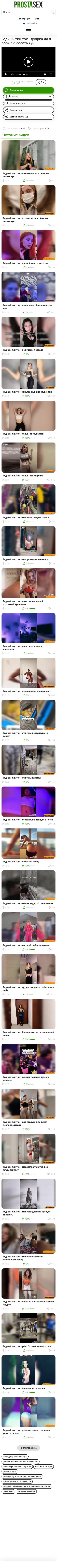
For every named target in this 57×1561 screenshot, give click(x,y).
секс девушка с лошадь (15, 1456)
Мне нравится (13, 82)
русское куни (9, 1471)
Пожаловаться (17, 103)
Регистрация (24, 19)
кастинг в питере (43, 1466)
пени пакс (8, 1491)
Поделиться (15, 110)
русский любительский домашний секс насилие (26, 1486)
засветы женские (26, 1491)
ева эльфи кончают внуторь (17, 1466)
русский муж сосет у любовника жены (22, 1476)
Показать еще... (28, 1448)
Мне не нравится (18, 82)
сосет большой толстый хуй (17, 1481)
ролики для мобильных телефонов (20, 1461)
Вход (37, 19)
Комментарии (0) (18, 116)
